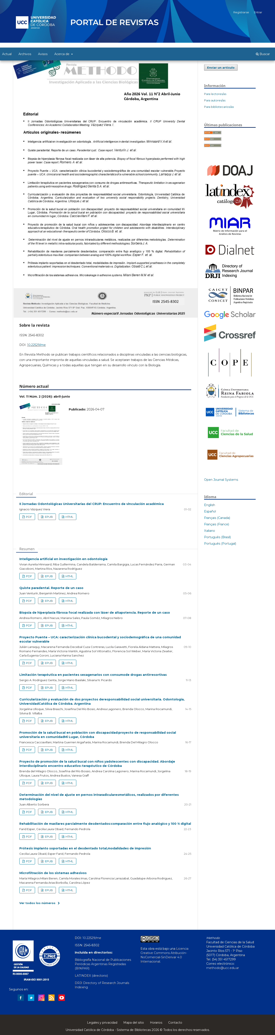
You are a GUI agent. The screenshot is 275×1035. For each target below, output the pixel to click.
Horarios (156, 1022)
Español (210, 511)
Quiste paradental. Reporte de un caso (51, 588)
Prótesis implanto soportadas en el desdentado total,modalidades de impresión (85, 848)
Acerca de (62, 54)
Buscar (263, 54)
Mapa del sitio (133, 1022)
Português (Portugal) (220, 543)
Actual (7, 54)
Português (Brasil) (217, 537)
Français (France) (216, 524)
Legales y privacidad (102, 1022)
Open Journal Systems (221, 480)
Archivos (24, 54)
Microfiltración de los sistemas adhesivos (53, 873)
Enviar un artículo (221, 67)
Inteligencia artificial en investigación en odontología (63, 559)
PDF (28, 516)
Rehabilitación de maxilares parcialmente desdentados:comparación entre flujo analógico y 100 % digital (105, 824)
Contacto (175, 1022)
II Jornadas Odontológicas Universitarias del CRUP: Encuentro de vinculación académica (91, 504)
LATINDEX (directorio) (91, 976)
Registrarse (241, 12)
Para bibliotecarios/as (219, 106)
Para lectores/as (215, 94)
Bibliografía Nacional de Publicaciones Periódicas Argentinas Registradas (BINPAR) (103, 964)
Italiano (209, 531)
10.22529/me (36, 345)
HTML (69, 516)
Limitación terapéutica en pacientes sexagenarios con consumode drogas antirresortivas (93, 675)
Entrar (258, 12)
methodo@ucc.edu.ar (222, 968)
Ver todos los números (37, 903)
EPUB (48, 516)
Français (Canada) (217, 518)
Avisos (42, 54)
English (209, 505)
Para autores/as (214, 100)
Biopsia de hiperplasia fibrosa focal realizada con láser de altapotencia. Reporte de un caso (94, 612)
